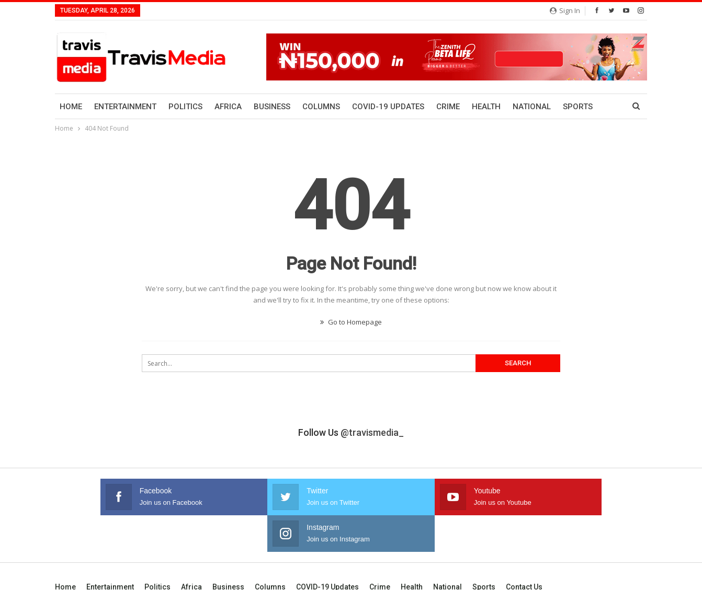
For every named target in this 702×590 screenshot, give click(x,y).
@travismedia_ (372, 432)
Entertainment (125, 106)
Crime (448, 106)
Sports (483, 550)
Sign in (565, 10)
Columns (321, 106)
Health (486, 106)
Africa (228, 106)
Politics (185, 106)
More (574, 106)
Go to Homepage (351, 322)
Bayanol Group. (624, 573)
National (532, 106)
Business (272, 106)
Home (71, 106)
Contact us (524, 550)
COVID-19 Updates (388, 106)
